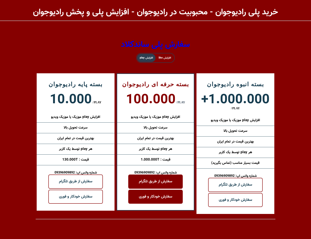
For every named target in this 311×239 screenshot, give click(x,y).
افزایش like (165, 58)
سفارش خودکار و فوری (75, 197)
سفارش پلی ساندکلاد (155, 44)
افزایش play (146, 58)
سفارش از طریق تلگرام (75, 181)
